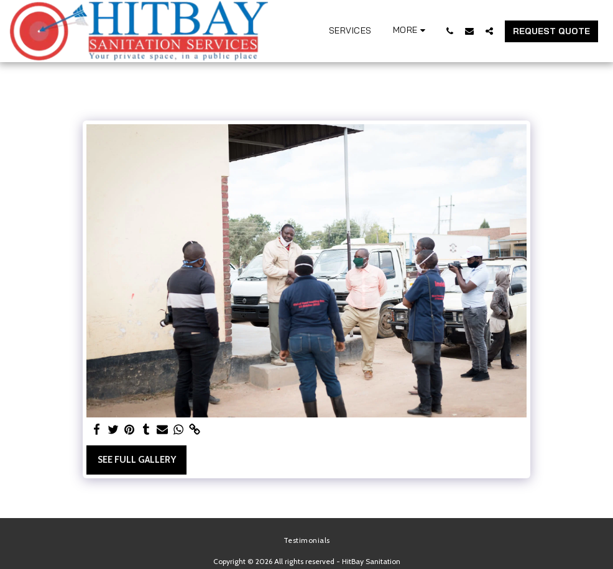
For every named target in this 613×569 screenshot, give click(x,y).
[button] (449, 30)
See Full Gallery (137, 459)
